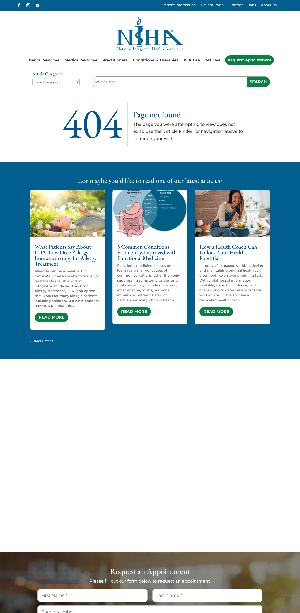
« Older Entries (41, 341)
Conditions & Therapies (156, 60)
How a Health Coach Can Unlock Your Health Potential (228, 252)
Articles (212, 60)
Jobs (252, 5)
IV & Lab (192, 60)
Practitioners (115, 60)
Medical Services (80, 60)
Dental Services (44, 60)
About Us (269, 5)
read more (51, 317)
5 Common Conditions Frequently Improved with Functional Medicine (147, 252)
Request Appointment (249, 60)
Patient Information (179, 5)
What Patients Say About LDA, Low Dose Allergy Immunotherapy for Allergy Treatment (66, 255)
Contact (236, 5)
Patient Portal (213, 5)
